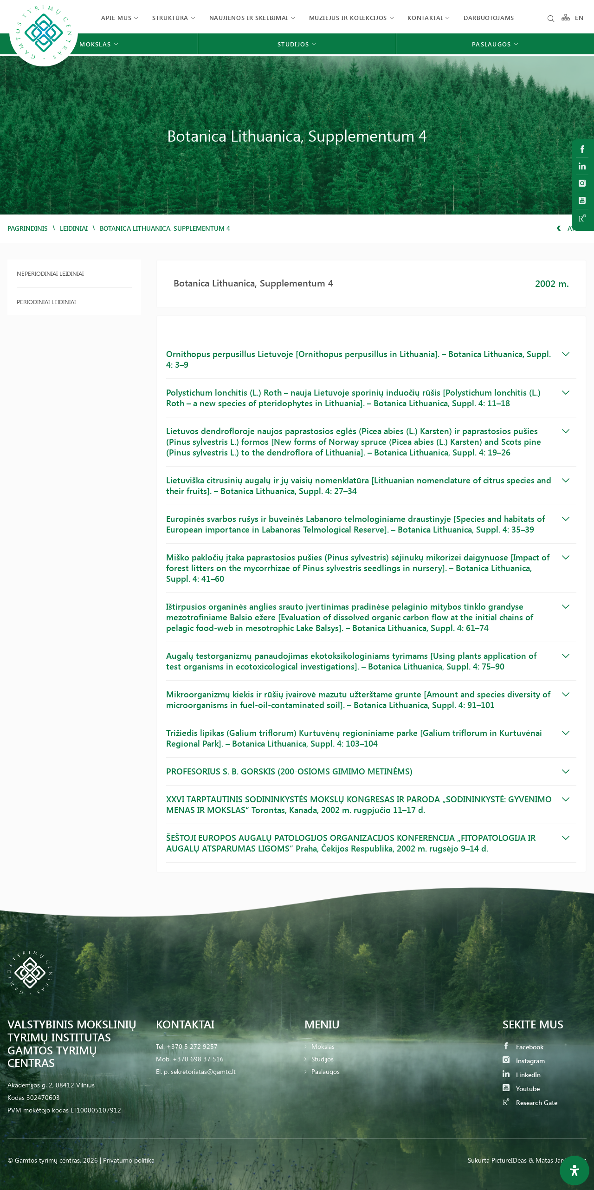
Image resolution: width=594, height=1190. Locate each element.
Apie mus (116, 17)
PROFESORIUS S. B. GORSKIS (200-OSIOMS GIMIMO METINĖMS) (367, 771)
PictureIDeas (509, 1160)
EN (579, 17)
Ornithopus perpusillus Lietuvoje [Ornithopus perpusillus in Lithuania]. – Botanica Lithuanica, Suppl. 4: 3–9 (367, 359)
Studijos (322, 1058)
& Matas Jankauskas (558, 1160)
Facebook (523, 1046)
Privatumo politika (129, 1160)
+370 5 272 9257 (192, 1046)
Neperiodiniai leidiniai (50, 273)
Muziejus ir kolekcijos (348, 17)
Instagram (524, 1060)
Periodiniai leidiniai (46, 302)
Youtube (521, 1088)
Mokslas (323, 1046)
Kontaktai (425, 17)
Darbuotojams (489, 17)
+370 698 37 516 (198, 1058)
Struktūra (170, 17)
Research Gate (530, 1102)
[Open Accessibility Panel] (574, 1170)
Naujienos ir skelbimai (248, 17)
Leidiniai (74, 228)
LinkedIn (522, 1074)
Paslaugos (325, 1071)
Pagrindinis (27, 228)
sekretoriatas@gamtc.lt (203, 1071)
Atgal (571, 228)
